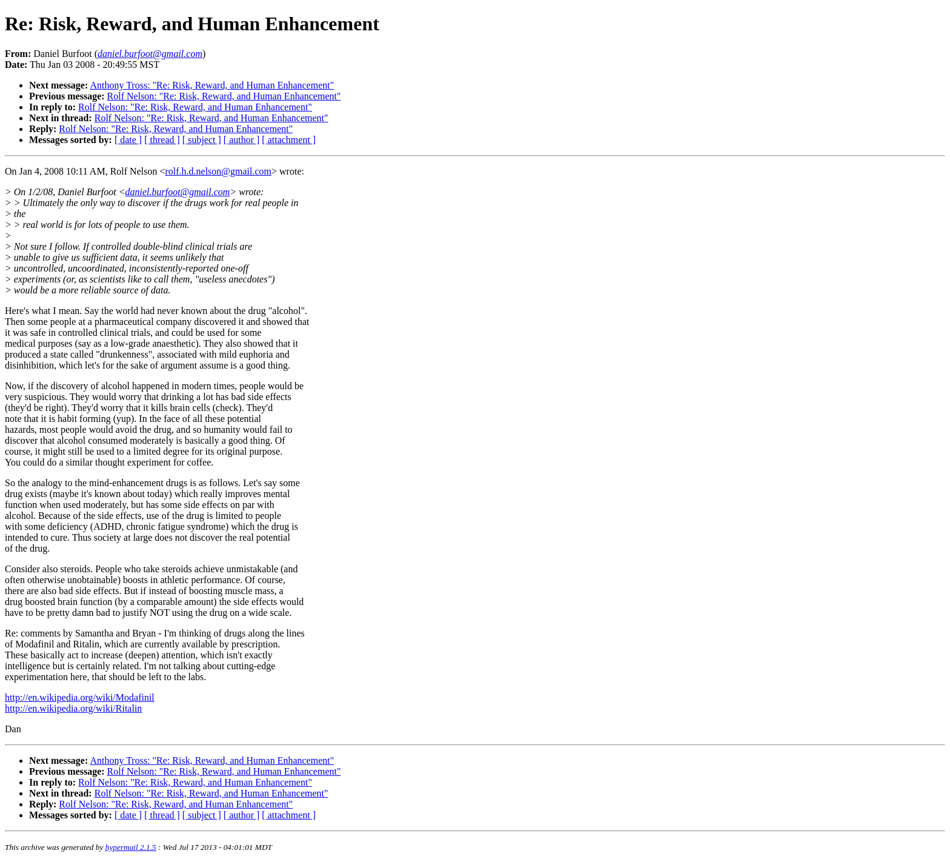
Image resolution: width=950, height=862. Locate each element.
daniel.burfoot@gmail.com (177, 192)
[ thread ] (162, 140)
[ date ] (128, 140)
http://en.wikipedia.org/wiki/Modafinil (79, 697)
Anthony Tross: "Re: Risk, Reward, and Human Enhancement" (212, 85)
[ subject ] (201, 140)
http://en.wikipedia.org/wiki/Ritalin (73, 708)
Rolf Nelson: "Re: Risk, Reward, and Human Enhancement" (224, 96)
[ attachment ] (289, 140)
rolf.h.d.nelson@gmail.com (218, 171)
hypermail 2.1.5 (130, 847)
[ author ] (242, 140)
